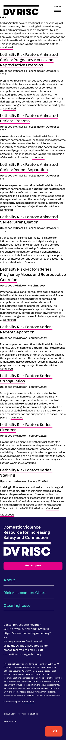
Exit (53, 731)
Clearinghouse (17, 606)
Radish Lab (29, 702)
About (9, 580)
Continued (6, 47)
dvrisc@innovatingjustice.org (23, 654)
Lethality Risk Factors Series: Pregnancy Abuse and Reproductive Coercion (33, 275)
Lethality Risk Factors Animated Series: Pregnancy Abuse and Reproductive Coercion (29, 60)
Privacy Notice (10, 722)
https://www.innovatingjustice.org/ (27, 633)
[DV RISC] (21, 10)
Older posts (7, 515)
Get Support (33, 565)
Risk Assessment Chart (25, 593)
